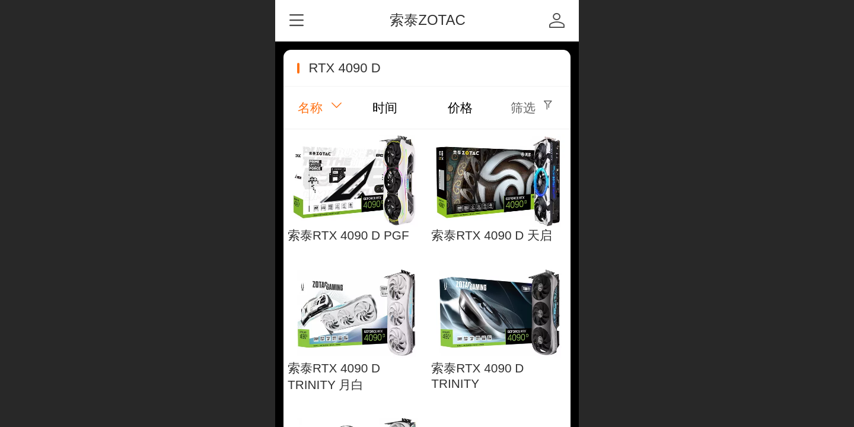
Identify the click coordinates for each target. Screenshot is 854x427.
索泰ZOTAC (428, 20)
